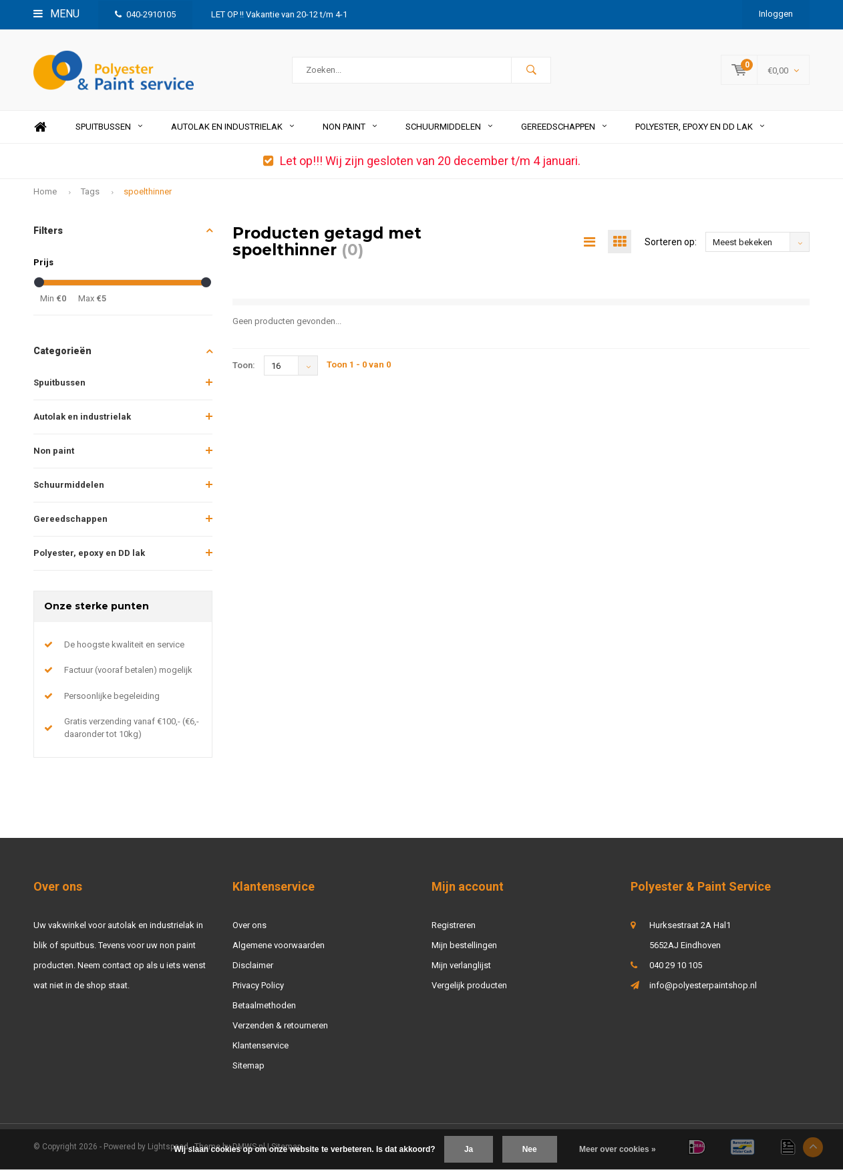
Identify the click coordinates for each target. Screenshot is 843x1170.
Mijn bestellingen (464, 945)
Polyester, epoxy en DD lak (699, 127)
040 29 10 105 (675, 965)
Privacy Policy (258, 985)
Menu (56, 13)
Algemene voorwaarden (278, 945)
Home (40, 127)
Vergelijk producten (469, 985)
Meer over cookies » (617, 1149)
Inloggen (776, 14)
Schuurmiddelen (448, 127)
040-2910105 (145, 14)
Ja (468, 1149)
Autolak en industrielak (232, 127)
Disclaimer (252, 965)
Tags (90, 191)
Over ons (249, 925)
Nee (529, 1149)
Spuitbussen (108, 127)
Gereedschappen (564, 127)
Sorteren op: (671, 242)
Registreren (454, 925)
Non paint (350, 127)
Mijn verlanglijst (461, 965)
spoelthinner (148, 191)
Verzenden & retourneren (280, 1025)
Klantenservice (260, 1045)
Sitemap (248, 1065)
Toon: (243, 365)
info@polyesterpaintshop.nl (703, 985)
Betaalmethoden (264, 1005)
